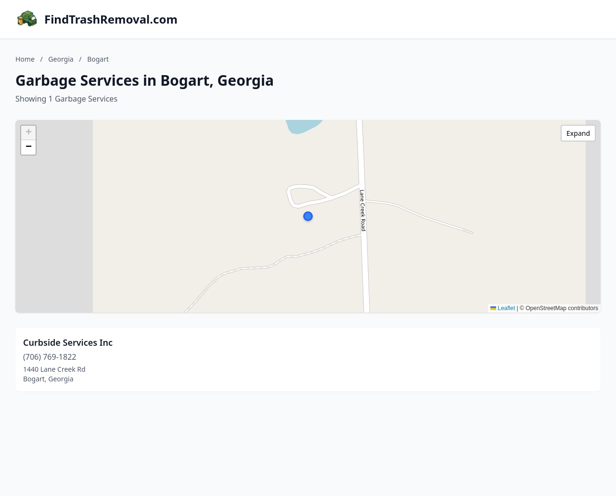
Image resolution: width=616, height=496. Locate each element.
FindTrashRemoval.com (111, 19)
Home (25, 59)
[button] (308, 216)
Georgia (60, 59)
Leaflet (502, 308)
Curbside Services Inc (68, 342)
